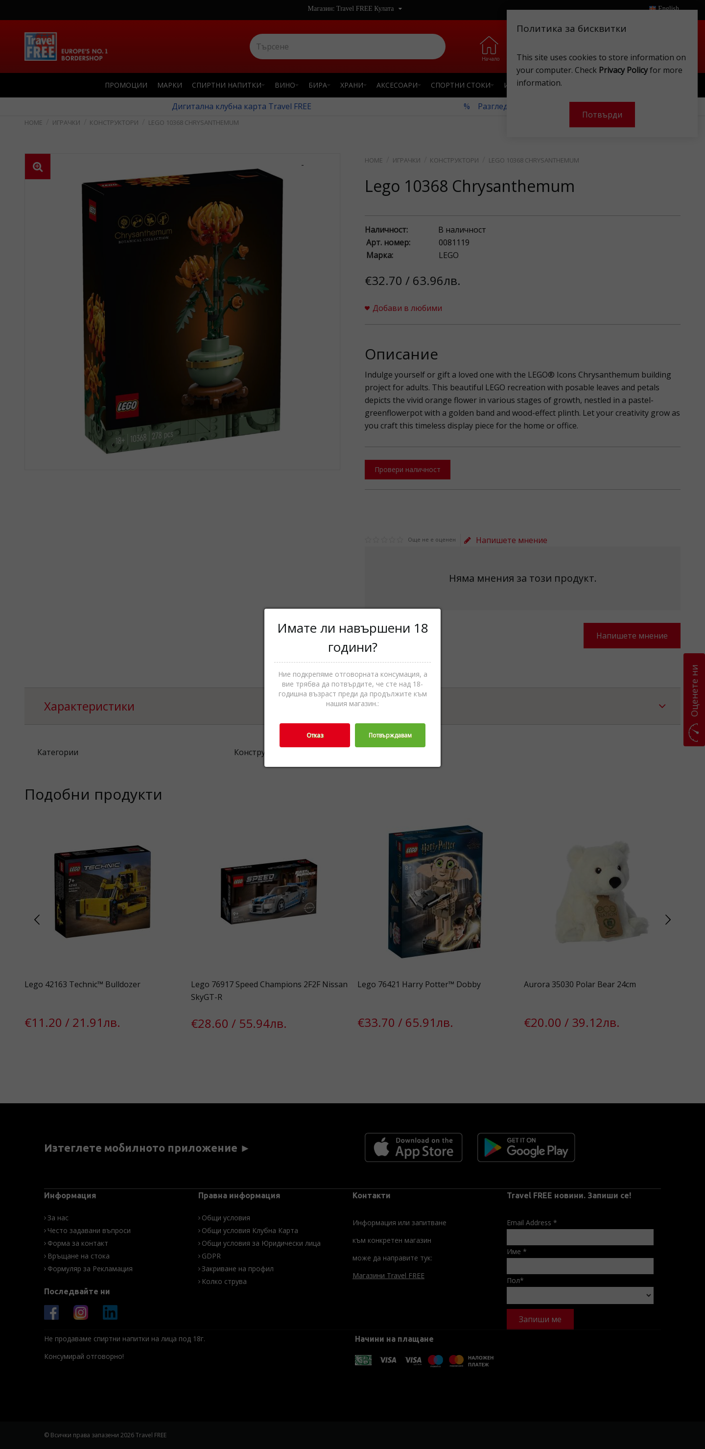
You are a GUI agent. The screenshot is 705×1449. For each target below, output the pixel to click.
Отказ (314, 735)
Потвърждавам (390, 735)
